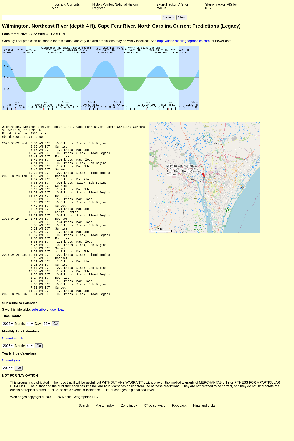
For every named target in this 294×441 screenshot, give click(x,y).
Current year (11, 392)
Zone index (129, 437)
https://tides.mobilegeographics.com (183, 41)
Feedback (179, 437)
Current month (12, 370)
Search (84, 437)
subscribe (39, 341)
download (57, 341)
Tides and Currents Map (66, 6)
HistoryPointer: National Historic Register (115, 6)
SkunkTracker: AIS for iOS (221, 6)
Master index (105, 437)
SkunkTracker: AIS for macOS (172, 6)
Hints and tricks (204, 437)
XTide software (154, 437)
